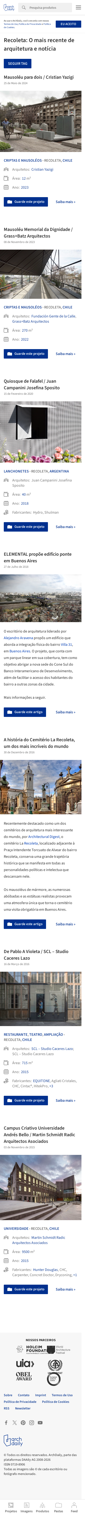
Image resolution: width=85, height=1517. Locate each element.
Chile (67, 160)
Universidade (16, 1228)
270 (25, 330)
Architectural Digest (44, 836)
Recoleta (31, 843)
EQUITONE (41, 1081)
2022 (25, 339)
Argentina (59, 471)
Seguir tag (17, 63)
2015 (25, 1072)
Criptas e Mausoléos (23, 160)
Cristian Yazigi (42, 169)
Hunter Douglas (45, 1269)
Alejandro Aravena (18, 638)
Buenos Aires (19, 651)
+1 (75, 1275)
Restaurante (16, 1034)
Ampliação (53, 1034)
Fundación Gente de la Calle (53, 316)
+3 (51, 1086)
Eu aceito (68, 24)
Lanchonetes (16, 471)
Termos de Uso (11, 24)
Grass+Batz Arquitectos (30, 321)
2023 (25, 187)
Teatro (35, 1034)
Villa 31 (66, 644)
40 (24, 494)
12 (24, 178)
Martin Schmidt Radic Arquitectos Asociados (38, 1240)
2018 (25, 503)
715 (25, 1063)
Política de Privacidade (30, 24)
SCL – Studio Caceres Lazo (52, 1048)
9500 (26, 1251)
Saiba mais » (65, 201)
